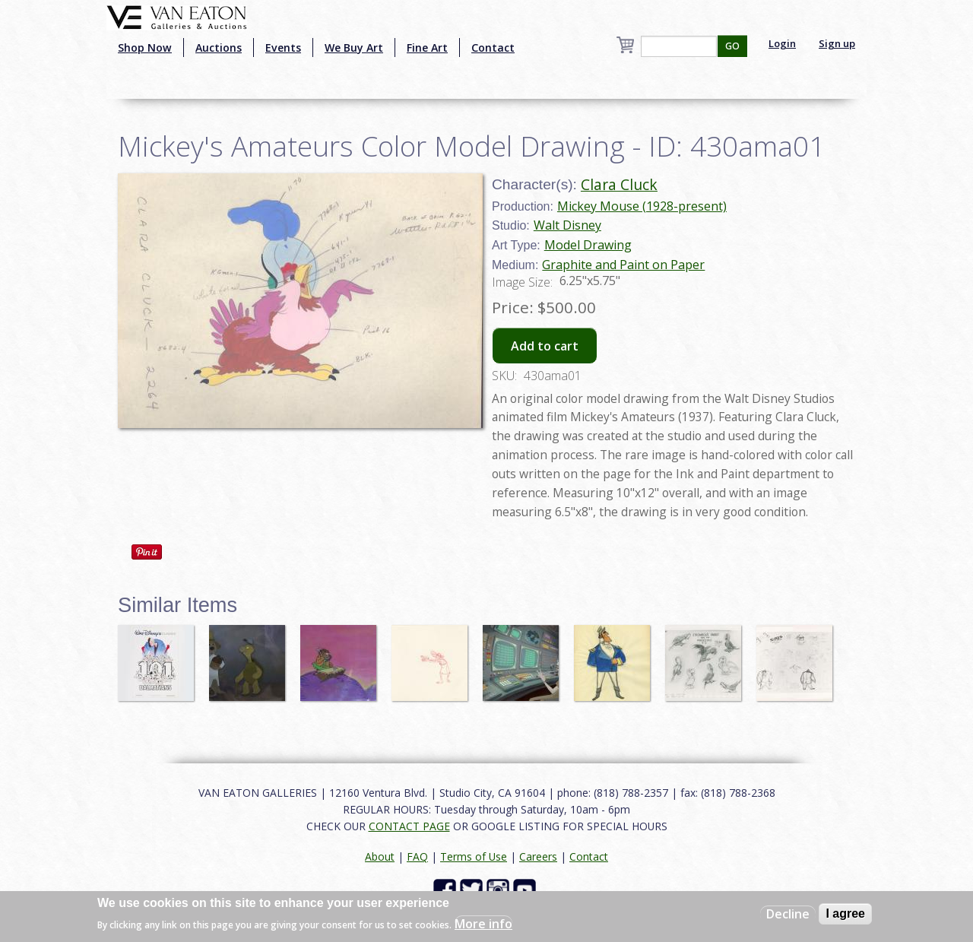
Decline (788, 914)
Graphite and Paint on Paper (623, 264)
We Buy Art (354, 47)
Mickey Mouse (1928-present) (642, 206)
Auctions (218, 47)
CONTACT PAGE (409, 826)
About (380, 856)
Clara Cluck (619, 184)
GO (732, 46)
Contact (493, 47)
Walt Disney (567, 225)
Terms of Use (473, 856)
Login (782, 43)
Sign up (837, 43)
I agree (845, 913)
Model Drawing (588, 244)
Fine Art (427, 47)
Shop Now (145, 47)
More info (483, 923)
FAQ (417, 856)
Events (283, 47)
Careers (538, 856)
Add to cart (544, 346)
